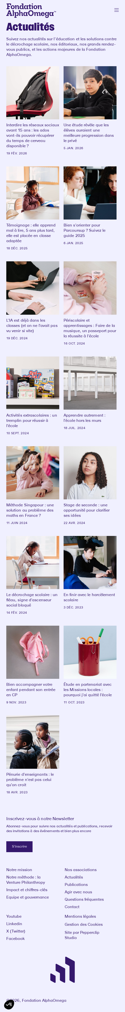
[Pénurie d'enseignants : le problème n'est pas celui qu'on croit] (32, 754)
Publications (76, 885)
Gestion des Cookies (84, 924)
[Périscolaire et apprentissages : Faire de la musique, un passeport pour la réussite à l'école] (90, 303)
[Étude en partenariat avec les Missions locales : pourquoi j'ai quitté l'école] (90, 665)
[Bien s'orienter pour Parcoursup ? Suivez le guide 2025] (90, 205)
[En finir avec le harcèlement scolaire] (90, 573)
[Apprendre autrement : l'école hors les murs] (90, 393)
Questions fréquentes (84, 899)
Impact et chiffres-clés (26, 890)
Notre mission (19, 870)
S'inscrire (19, 846)
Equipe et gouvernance (27, 897)
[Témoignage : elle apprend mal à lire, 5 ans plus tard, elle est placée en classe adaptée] (32, 208)
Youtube (13, 916)
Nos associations (81, 870)
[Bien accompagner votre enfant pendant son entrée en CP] (32, 665)
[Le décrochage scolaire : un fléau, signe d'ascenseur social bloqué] (32, 575)
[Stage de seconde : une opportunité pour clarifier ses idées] (90, 485)
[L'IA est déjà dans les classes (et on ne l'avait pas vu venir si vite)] (32, 300)
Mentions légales (80, 916)
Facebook (15, 939)
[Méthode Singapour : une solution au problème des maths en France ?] (32, 485)
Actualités (74, 877)
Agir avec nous (78, 892)
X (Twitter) (15, 931)
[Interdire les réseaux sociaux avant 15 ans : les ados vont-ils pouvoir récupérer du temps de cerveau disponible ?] (32, 110)
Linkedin (14, 924)
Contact (72, 907)
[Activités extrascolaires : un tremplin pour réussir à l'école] (32, 395)
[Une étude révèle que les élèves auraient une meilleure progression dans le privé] (90, 108)
